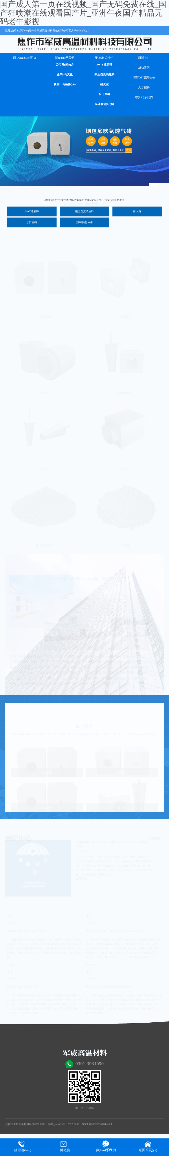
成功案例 (144, 67)
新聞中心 (144, 57)
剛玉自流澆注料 (104, 74)
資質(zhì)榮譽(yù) (65, 84)
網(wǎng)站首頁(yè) (25, 57)
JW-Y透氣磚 (104, 64)
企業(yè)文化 (65, 74)
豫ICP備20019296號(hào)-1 (97, 1124)
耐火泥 (104, 84)
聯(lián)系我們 (144, 97)
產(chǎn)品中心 (104, 57)
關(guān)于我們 (64, 57)
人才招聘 (144, 87)
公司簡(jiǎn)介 (65, 64)
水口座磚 (104, 94)
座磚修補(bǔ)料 (104, 104)
